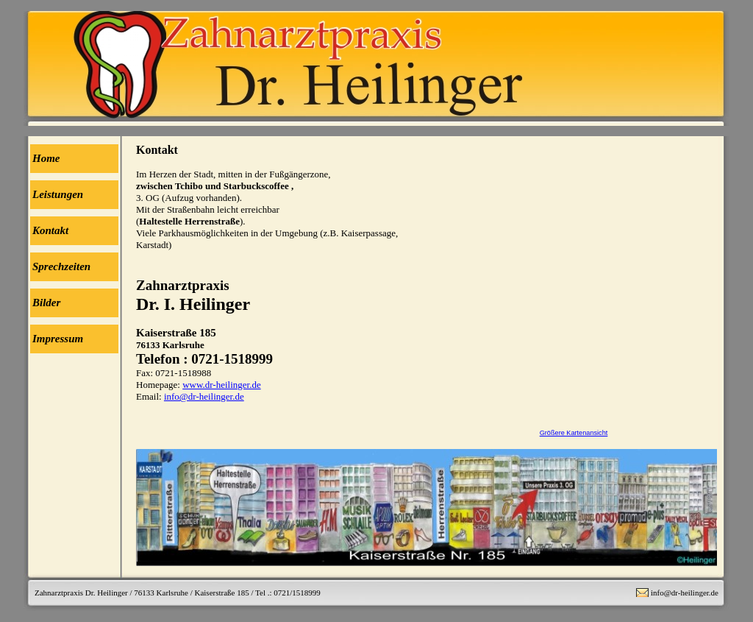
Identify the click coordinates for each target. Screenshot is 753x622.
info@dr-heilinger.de (204, 396)
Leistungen (57, 194)
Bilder (46, 302)
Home (46, 158)
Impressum (57, 338)
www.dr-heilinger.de (221, 384)
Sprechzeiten (61, 266)
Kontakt (50, 230)
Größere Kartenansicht (574, 433)
